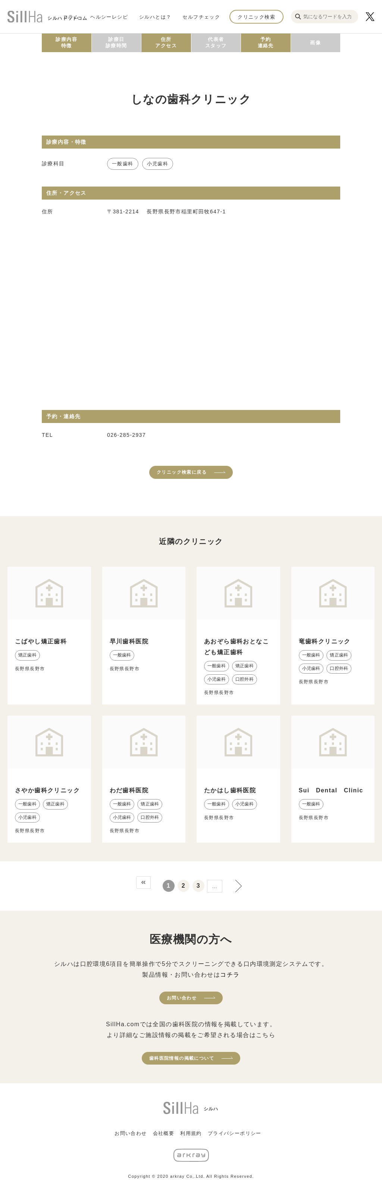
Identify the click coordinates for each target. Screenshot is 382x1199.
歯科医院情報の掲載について (181, 1058)
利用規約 (191, 1133)
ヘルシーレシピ (109, 16)
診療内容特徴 (66, 42)
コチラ (229, 974)
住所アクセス (166, 42)
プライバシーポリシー (235, 1133)
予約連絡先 (266, 42)
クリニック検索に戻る (182, 472)
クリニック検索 (256, 16)
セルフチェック (201, 16)
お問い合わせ (182, 998)
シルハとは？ (155, 16)
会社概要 (164, 1133)
